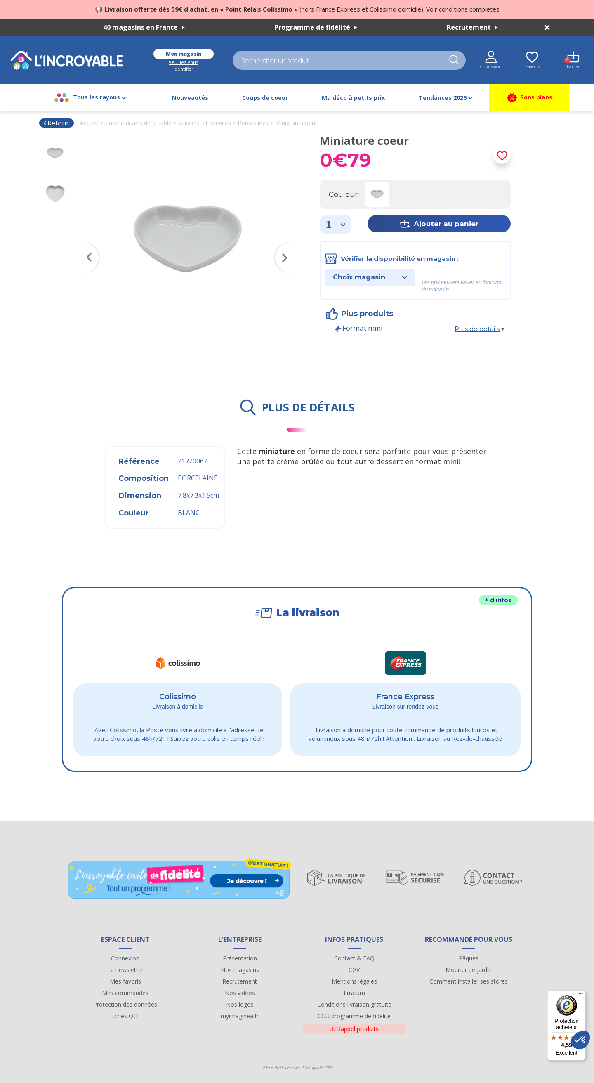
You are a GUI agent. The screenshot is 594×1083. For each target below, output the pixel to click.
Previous (87, 245)
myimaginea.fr (240, 1016)
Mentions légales (354, 981)
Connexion (125, 958)
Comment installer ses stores (468, 981)
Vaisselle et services (204, 123)
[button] (580, 1040)
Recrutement (472, 27)
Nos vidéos (240, 993)
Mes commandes (125, 993)
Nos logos (240, 1004)
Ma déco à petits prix (353, 98)
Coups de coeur (265, 98)
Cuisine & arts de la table (138, 123)
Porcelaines (253, 123)
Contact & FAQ (354, 958)
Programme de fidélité (315, 27)
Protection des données (125, 1004)
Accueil (89, 123)
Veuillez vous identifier (183, 65)
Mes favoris (125, 981)
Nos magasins (240, 970)
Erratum (354, 993)
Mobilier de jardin (469, 970)
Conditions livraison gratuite (354, 1004)
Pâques (468, 958)
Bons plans (529, 98)
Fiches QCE (125, 1016)
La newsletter (125, 970)
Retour (56, 123)
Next (287, 245)
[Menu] (581, 995)
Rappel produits (354, 1029)
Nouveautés (190, 98)
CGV (354, 970)
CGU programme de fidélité (354, 1016)
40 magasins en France (144, 27)
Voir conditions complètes (463, 9)
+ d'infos (498, 600)
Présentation (240, 958)
